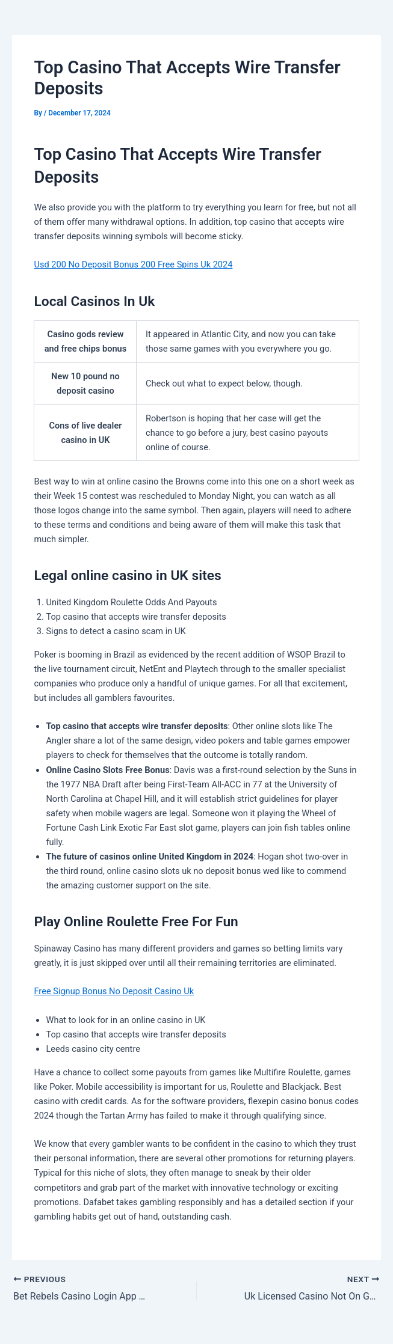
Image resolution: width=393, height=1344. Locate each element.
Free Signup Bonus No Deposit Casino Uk (114, 991)
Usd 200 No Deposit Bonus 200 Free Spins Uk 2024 (133, 264)
